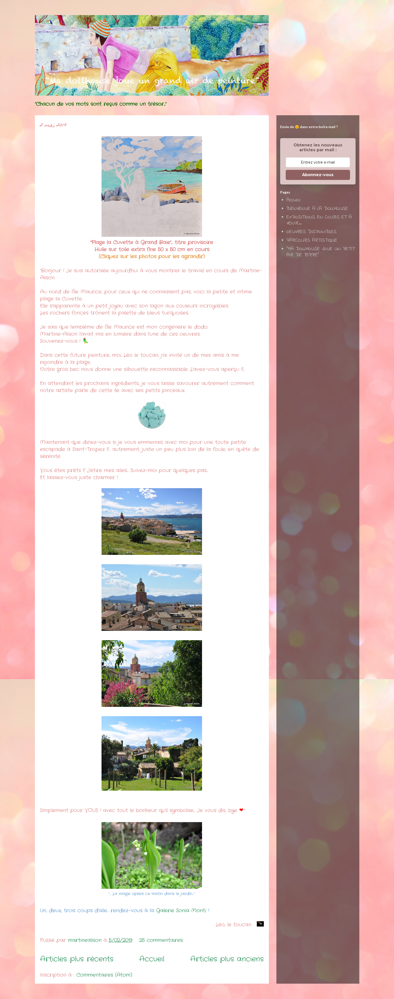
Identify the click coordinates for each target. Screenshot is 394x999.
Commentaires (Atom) (104, 975)
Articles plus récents (77, 959)
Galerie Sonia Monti (182, 910)
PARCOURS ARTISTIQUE (311, 240)
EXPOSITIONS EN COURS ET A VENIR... (319, 220)
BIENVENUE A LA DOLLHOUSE (317, 208)
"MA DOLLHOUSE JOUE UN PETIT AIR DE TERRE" (320, 252)
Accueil (151, 959)
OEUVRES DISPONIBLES (311, 232)
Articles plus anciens (227, 959)
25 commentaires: (162, 940)
